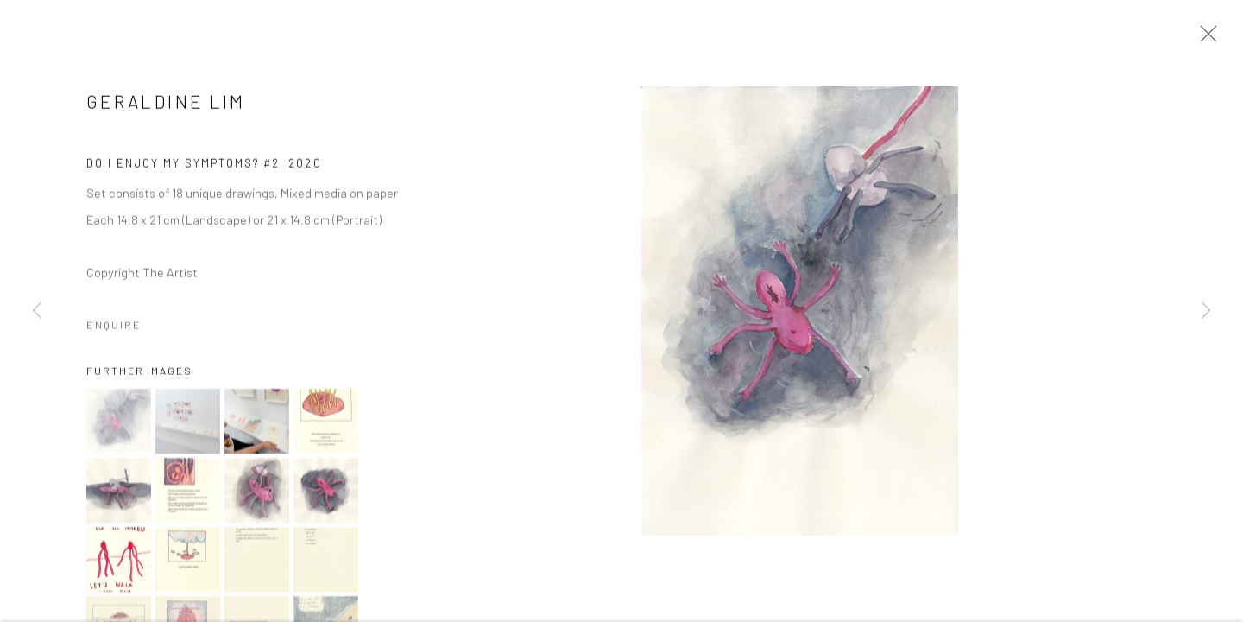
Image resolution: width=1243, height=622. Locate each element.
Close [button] (1204, 39)
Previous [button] (37, 311)
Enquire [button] (114, 326)
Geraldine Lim (166, 102)
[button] (118, 422)
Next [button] (1206, 311)
